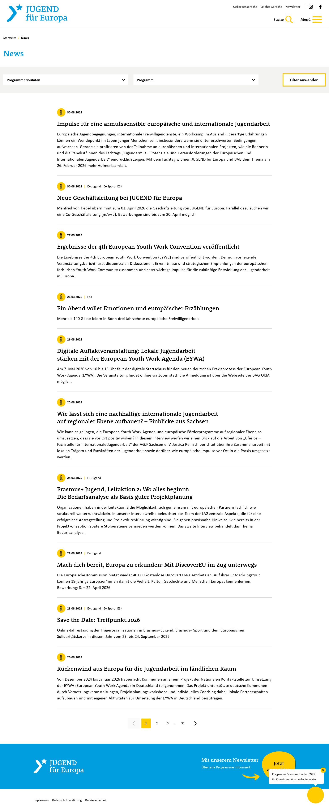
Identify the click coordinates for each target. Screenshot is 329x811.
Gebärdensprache (245, 6)
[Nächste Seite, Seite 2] (195, 723)
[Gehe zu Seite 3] (167, 723)
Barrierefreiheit (96, 800)
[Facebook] (320, 6)
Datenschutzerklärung (67, 800)
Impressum (41, 800)
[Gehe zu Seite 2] (157, 723)
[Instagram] (310, 6)
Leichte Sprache (271, 6)
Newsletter (293, 6)
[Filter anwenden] (304, 79)
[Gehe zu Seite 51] (183, 723)
